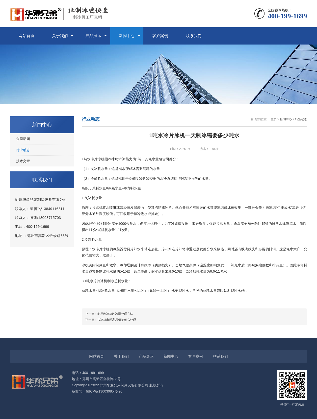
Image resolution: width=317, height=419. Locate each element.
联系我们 (194, 36)
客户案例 (160, 36)
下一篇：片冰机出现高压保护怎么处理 (110, 320)
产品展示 (93, 36)
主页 (274, 119)
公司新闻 (23, 139)
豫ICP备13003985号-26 (104, 391)
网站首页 (26, 36)
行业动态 (23, 150)
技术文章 (23, 161)
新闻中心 (127, 36)
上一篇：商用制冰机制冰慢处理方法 (109, 314)
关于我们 (60, 36)
